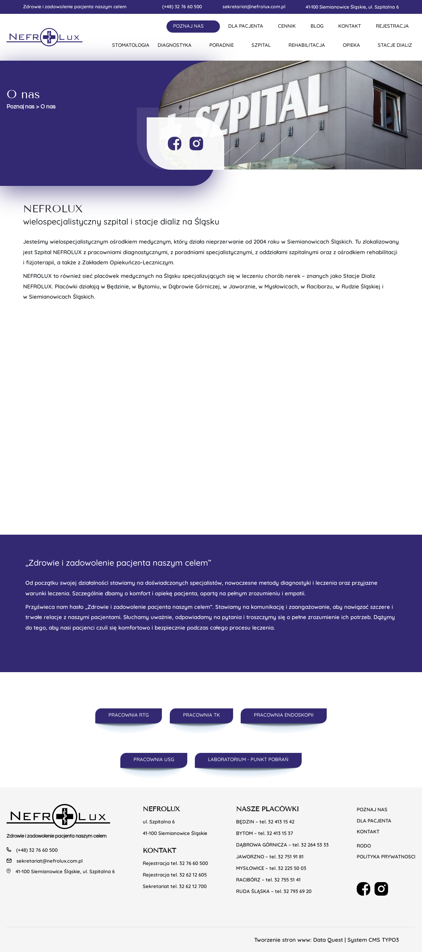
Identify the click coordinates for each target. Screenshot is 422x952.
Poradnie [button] (221, 45)
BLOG (317, 26)
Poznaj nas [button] (188, 26)
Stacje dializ (395, 45)
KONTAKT (349, 26)
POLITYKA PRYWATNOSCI (386, 856)
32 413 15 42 (281, 821)
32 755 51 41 (287, 880)
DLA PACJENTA (245, 26)
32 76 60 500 (193, 863)
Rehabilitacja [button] (306, 45)
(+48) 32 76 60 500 (182, 6)
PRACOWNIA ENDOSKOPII (284, 715)
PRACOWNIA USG (154, 759)
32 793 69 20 (298, 891)
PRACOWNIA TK (201, 715)
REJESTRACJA (392, 26)
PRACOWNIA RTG (128, 715)
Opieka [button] (351, 45)
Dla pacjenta (374, 821)
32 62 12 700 (193, 886)
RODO (364, 846)
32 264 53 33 (315, 845)
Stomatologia (130, 45)
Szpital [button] (261, 45)
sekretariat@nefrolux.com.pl (254, 6)
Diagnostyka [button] (175, 45)
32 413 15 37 (280, 833)
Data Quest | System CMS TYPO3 (356, 939)
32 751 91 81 (291, 856)
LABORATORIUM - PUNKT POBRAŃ (248, 759)
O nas (48, 107)
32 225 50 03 (292, 868)
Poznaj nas (20, 107)
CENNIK (287, 26)
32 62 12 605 (193, 875)
